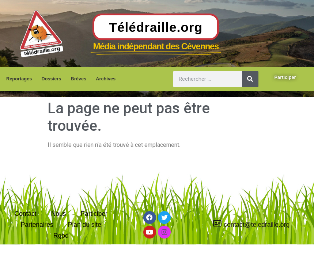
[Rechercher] (250, 79)
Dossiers (51, 78)
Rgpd (61, 235)
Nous (58, 212)
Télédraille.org (156, 27)
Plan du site (85, 224)
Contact (25, 212)
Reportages (19, 78)
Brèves (78, 78)
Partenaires (36, 224)
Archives (106, 78)
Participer (93, 212)
